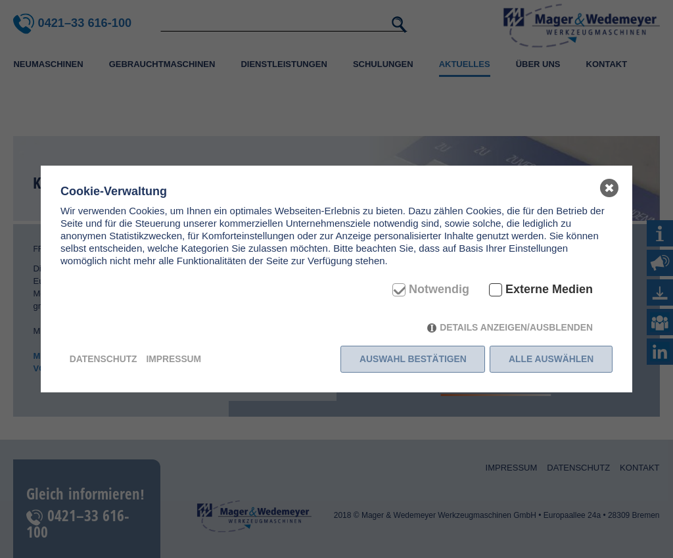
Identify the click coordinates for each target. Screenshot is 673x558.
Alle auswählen (551, 359)
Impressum (173, 359)
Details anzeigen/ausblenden (516, 327)
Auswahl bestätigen (413, 359)
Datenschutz (103, 359)
